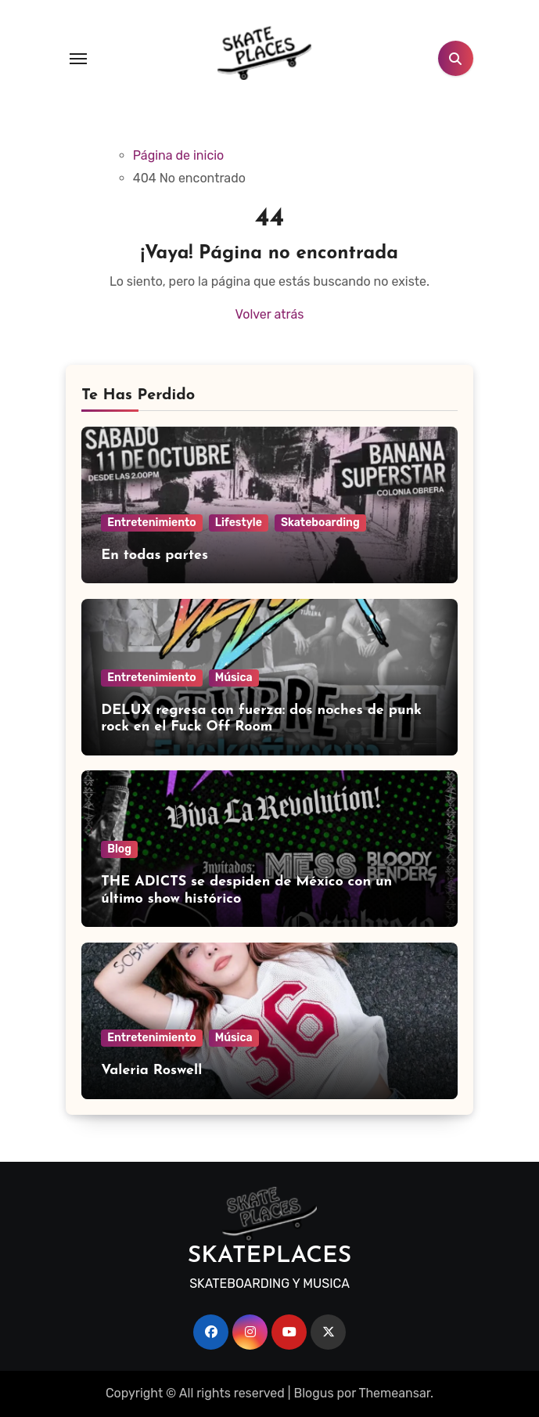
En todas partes (154, 555)
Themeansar (394, 1393)
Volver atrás (269, 314)
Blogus (313, 1393)
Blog (119, 849)
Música (234, 677)
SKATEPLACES (270, 1256)
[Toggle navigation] (78, 58)
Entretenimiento (151, 522)
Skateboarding (320, 522)
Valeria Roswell (151, 1070)
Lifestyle (238, 522)
